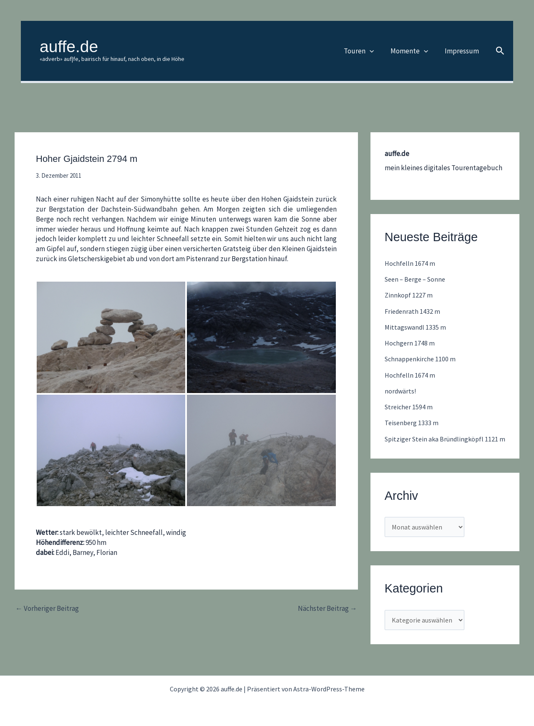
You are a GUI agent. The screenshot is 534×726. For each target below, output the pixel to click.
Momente (413, 50)
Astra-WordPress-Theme (329, 689)
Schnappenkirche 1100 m (422, 358)
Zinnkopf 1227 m (409, 295)
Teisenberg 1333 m (412, 422)
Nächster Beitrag (327, 608)
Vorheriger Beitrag (47, 608)
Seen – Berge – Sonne (417, 279)
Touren (365, 50)
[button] (376, 50)
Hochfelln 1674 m (410, 263)
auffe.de (69, 46)
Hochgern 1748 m (410, 343)
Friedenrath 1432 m (413, 311)
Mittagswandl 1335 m (416, 327)
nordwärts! (401, 391)
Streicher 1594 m (410, 406)
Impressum (463, 50)
